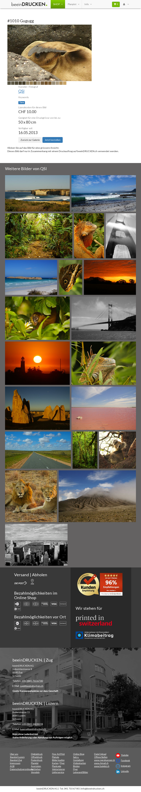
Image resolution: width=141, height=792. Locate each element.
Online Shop (78, 754)
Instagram (126, 766)
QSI (21, 91)
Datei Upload (100, 754)
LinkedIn (125, 771)
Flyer (62, 763)
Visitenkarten (79, 763)
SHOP (57, 4)
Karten (55, 763)
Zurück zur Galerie (30, 139)
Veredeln (35, 772)
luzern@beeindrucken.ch (33, 729)
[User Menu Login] (126, 4)
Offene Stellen (100, 757)
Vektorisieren (58, 769)
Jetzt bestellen (52, 139)
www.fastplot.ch (101, 766)
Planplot (73, 4)
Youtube (125, 755)
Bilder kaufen (58, 760)
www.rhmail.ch (101, 763)
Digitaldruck (37, 754)
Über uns (14, 754)
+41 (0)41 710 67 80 (32, 680)
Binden (76, 766)
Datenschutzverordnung (21, 769)
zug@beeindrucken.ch (31, 685)
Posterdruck (36, 760)
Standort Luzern (17, 757)
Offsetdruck (36, 757)
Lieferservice (58, 772)
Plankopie (56, 766)
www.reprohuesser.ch (104, 760)
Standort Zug (16, 760)
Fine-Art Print (58, 754)
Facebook (125, 760)
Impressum (15, 763)
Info (87, 4)
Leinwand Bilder (80, 772)
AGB (12, 766)
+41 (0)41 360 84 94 (32, 724)
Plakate (55, 757)
